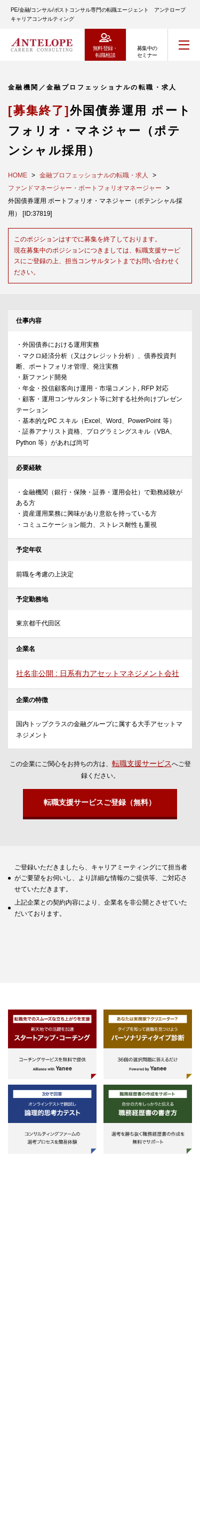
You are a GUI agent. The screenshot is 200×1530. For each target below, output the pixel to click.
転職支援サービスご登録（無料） (100, 802)
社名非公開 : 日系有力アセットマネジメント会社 (97, 673)
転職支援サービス (142, 763)
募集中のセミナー (147, 51)
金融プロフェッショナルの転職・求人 (93, 175)
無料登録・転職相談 (105, 51)
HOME (17, 175)
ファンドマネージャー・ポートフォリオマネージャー (85, 188)
